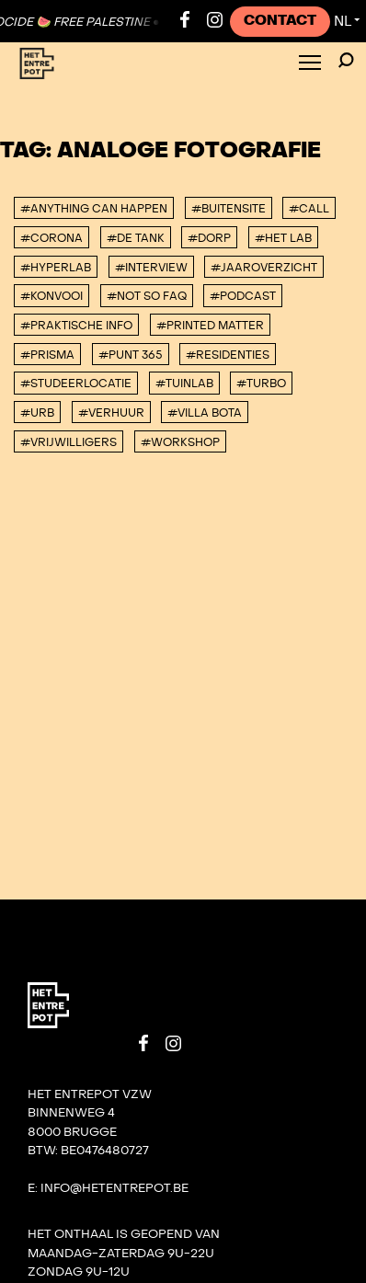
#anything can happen (93, 208)
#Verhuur (111, 413)
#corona (51, 238)
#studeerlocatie (76, 383)
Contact (280, 20)
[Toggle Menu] (310, 64)
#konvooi (51, 296)
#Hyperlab (55, 267)
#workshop (180, 442)
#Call (309, 208)
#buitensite (228, 208)
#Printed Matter (210, 325)
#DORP (209, 238)
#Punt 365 (130, 355)
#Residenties (227, 355)
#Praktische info (76, 325)
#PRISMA (47, 355)
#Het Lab (283, 238)
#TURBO (261, 383)
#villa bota (204, 413)
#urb (37, 413)
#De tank (136, 238)
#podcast (243, 296)
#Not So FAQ (147, 296)
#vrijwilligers (68, 442)
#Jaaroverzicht (264, 267)
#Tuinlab (184, 383)
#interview (151, 267)
